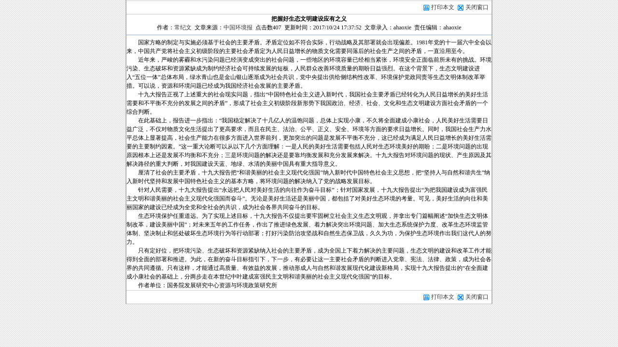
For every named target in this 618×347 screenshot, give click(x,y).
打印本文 (438, 7)
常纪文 (183, 27)
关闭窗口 (477, 7)
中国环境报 (238, 27)
